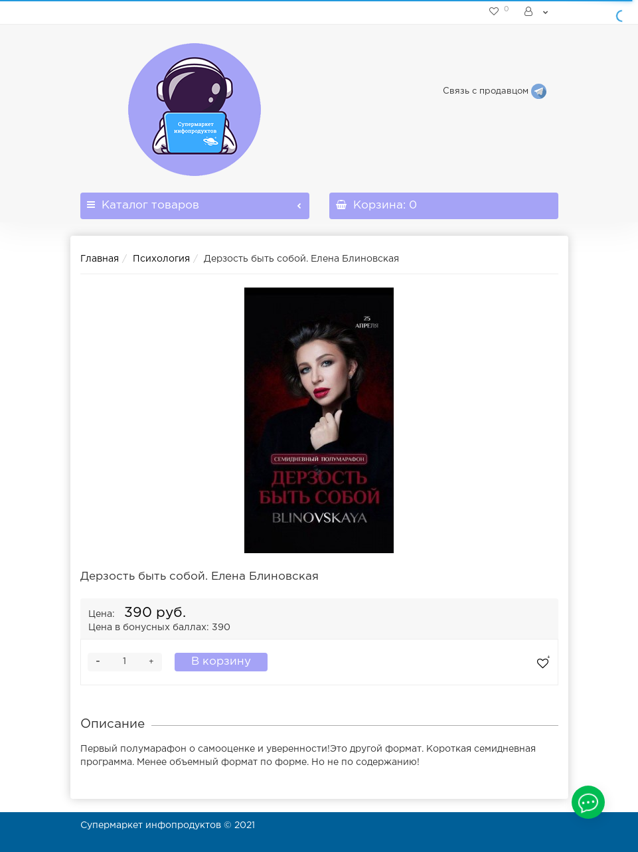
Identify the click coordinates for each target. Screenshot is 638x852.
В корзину (221, 662)
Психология (161, 259)
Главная (99, 259)
